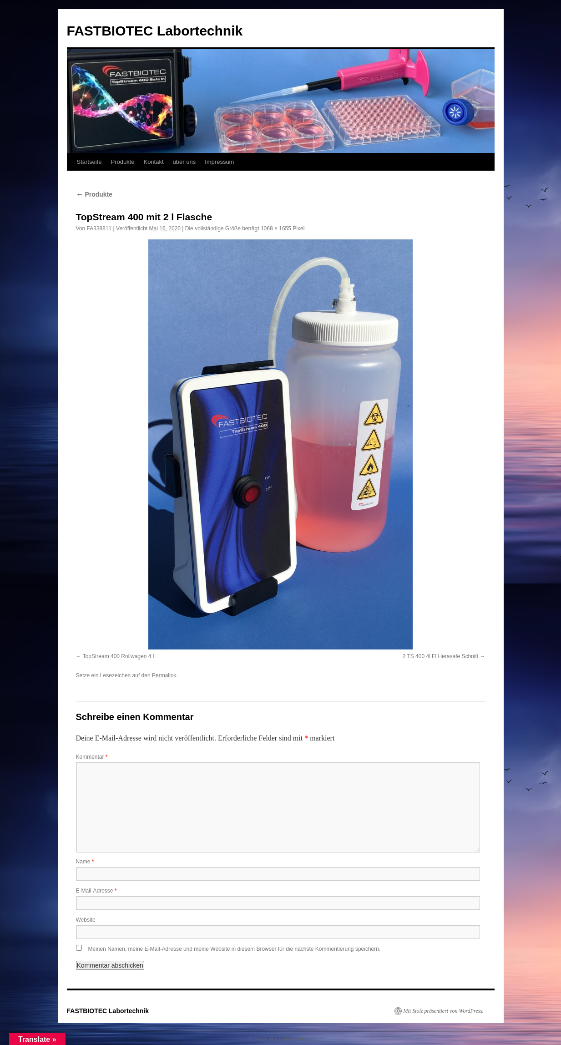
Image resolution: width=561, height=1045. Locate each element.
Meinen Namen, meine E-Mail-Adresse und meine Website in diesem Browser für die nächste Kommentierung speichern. (234, 949)
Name (85, 861)
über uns (184, 161)
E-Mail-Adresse (96, 891)
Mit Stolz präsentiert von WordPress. (444, 1011)
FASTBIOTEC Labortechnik (155, 30)
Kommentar (92, 757)
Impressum (219, 161)
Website (86, 920)
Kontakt (153, 161)
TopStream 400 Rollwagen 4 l (118, 656)
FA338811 (99, 228)
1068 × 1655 (276, 228)
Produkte (122, 161)
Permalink (164, 675)
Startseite (89, 161)
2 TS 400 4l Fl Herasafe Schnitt (441, 656)
